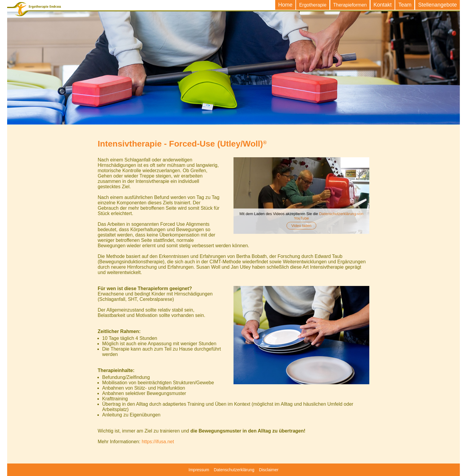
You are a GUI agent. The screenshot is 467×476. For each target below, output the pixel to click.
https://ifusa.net (158, 441)
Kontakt (382, 5)
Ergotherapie (312, 4)
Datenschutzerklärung (234, 469)
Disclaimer (268, 469)
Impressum (199, 469)
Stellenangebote (437, 5)
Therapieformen (350, 4)
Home (285, 5)
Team (404, 5)
